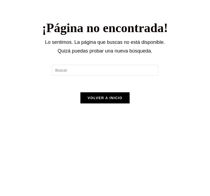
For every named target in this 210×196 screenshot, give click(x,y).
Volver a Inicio (105, 98)
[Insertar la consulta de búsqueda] (105, 70)
